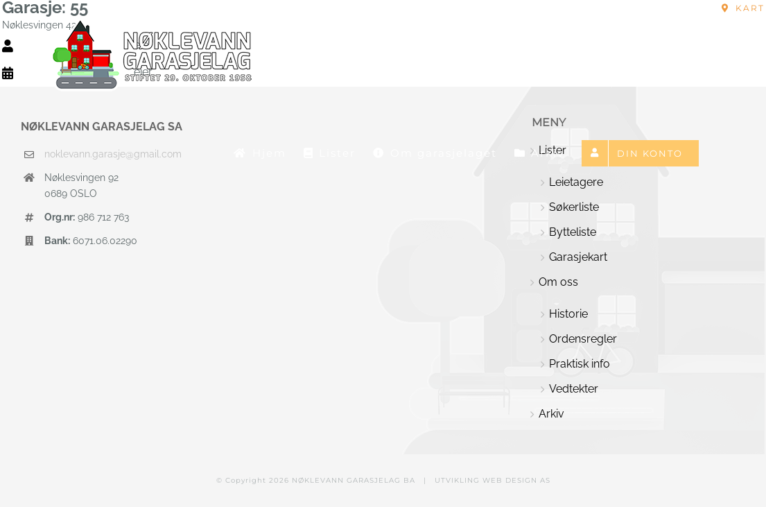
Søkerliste (574, 207)
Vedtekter (573, 388)
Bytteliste (572, 232)
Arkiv (551, 413)
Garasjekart (578, 257)
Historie (568, 313)
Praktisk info (579, 363)
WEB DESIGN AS (516, 480)
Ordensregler (583, 338)
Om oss (558, 282)
